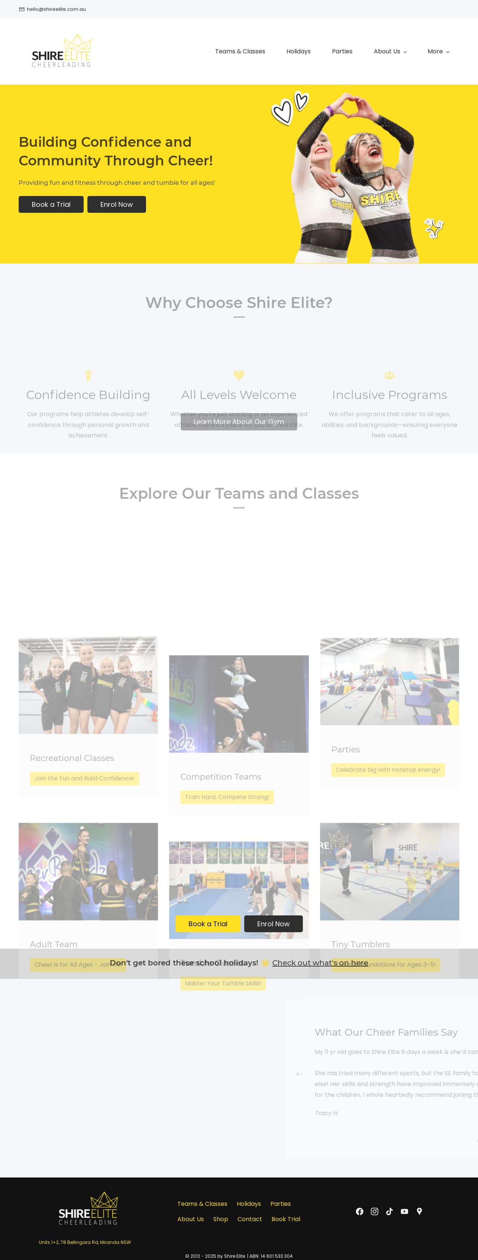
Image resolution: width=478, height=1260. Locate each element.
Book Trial (285, 1217)
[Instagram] (374, 1209)
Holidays (249, 1202)
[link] (88, 1177)
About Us (190, 1217)
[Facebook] (359, 1209)
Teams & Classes (202, 1202)
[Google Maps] (419, 1209)
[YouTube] (404, 1209)
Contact (250, 1217)
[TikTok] (389, 1209)
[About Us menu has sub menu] (305, 50)
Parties (280, 1202)
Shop (220, 1217)
